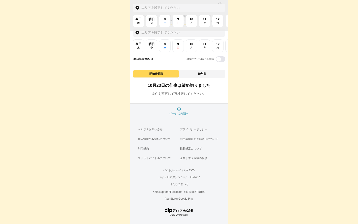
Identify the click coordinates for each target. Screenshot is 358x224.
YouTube (189, 191)
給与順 (202, 73)
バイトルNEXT (185, 170)
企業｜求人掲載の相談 (193, 158)
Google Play (186, 198)
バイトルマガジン (169, 177)
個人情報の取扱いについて (154, 139)
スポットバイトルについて (154, 158)
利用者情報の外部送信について (199, 139)
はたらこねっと (179, 184)
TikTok (200, 191)
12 (217, 45)
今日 (138, 45)
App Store (171, 198)
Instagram (162, 191)
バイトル (168, 170)
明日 (151, 45)
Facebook (176, 191)
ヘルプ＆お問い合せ (150, 129)
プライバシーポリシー (193, 129)
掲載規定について (191, 148)
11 (204, 45)
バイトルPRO (190, 177)
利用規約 (143, 148)
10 (191, 45)
